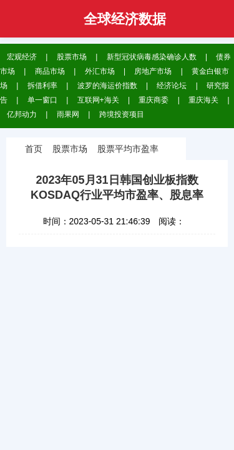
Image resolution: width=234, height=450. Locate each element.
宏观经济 (22, 56)
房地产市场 (153, 71)
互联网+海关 (98, 100)
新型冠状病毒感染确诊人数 (152, 56)
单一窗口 (42, 100)
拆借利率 (42, 85)
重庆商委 (153, 100)
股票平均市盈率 (127, 149)
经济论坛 (172, 85)
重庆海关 (203, 100)
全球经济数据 (125, 19)
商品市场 (50, 71)
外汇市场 (100, 71)
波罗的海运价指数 (107, 85)
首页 (33, 149)
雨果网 (68, 114)
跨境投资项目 (121, 114)
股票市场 (72, 56)
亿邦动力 (22, 114)
